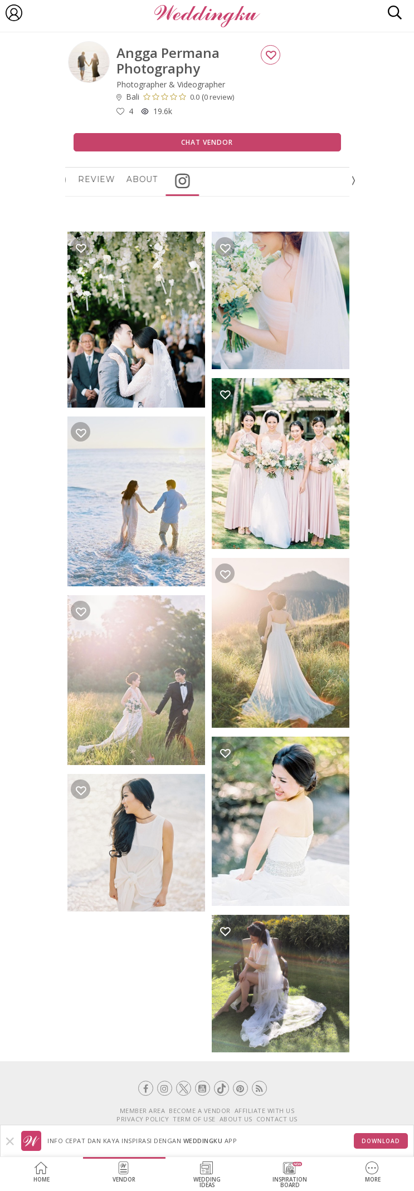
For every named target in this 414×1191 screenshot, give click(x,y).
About (173, 179)
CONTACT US (277, 1119)
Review (128, 179)
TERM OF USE (194, 1119)
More (373, 1172)
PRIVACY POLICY (142, 1119)
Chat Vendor (207, 142)
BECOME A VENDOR (200, 1110)
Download (381, 1141)
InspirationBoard (289, 1175)
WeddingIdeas (207, 1175)
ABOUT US (236, 1119)
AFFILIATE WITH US (265, 1110)
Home (41, 1172)
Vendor (124, 1172)
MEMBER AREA (142, 1110)
